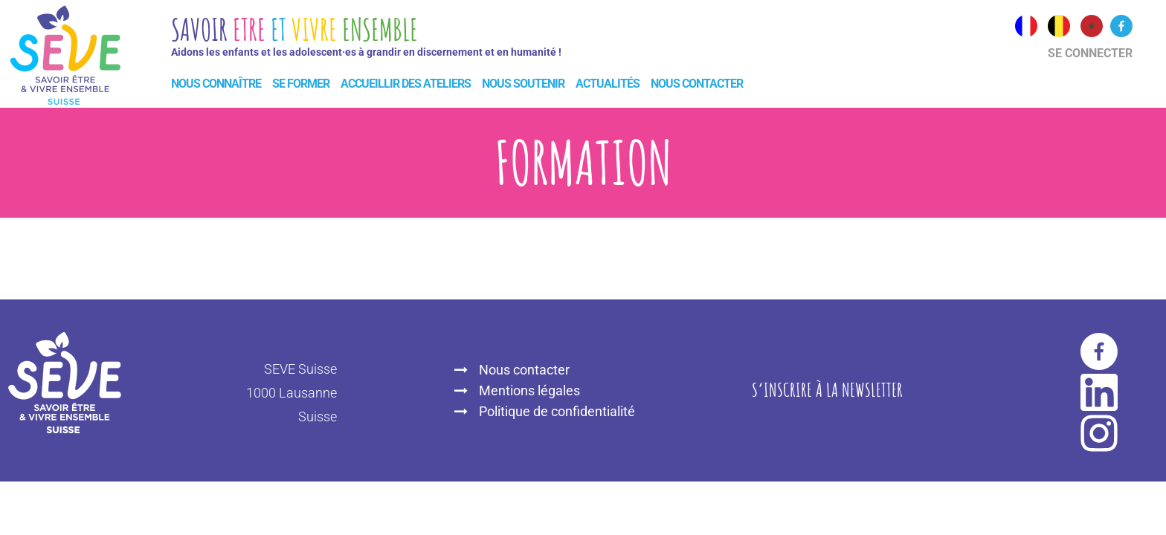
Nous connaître (216, 84)
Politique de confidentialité (557, 411)
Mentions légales (529, 390)
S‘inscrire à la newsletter (827, 389)
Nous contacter (697, 84)
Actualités (608, 84)
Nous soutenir (523, 84)
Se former (300, 84)
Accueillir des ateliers (406, 84)
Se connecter (1090, 53)
